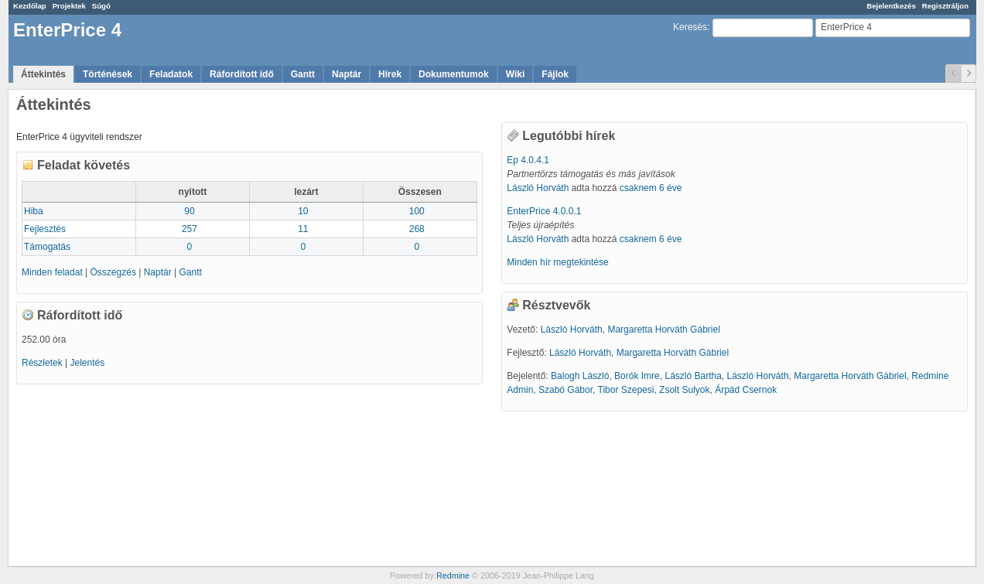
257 (189, 229)
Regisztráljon (945, 6)
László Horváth (538, 188)
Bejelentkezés (890, 6)
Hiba (33, 211)
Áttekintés (43, 74)
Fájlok (555, 74)
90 (189, 211)
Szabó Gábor (565, 389)
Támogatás (47, 246)
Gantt (303, 74)
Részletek (42, 362)
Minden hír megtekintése (557, 262)
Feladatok (171, 74)
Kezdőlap (29, 6)
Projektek (69, 6)
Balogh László (580, 376)
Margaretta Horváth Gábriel (663, 329)
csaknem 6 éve (651, 188)
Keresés (690, 27)
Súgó (101, 6)
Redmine (453, 575)
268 (417, 229)
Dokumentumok (454, 74)
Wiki (515, 74)
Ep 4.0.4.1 (528, 160)
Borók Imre (637, 376)
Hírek (389, 74)
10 (303, 211)
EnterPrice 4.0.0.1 (544, 211)
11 (303, 229)
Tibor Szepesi (626, 389)
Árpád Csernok (746, 389)
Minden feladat (52, 272)
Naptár (346, 74)
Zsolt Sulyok (684, 389)
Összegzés (113, 272)
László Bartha (693, 376)
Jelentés (87, 362)
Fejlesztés (45, 229)
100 (417, 211)
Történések (107, 74)
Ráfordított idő (242, 74)
